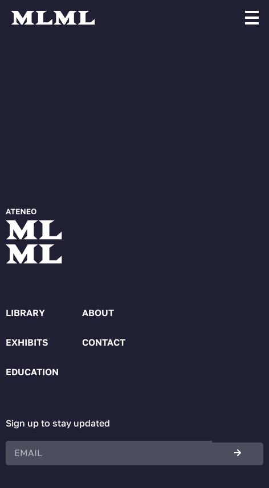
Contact (103, 342)
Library (25, 312)
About (98, 312)
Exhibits (27, 342)
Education (32, 372)
